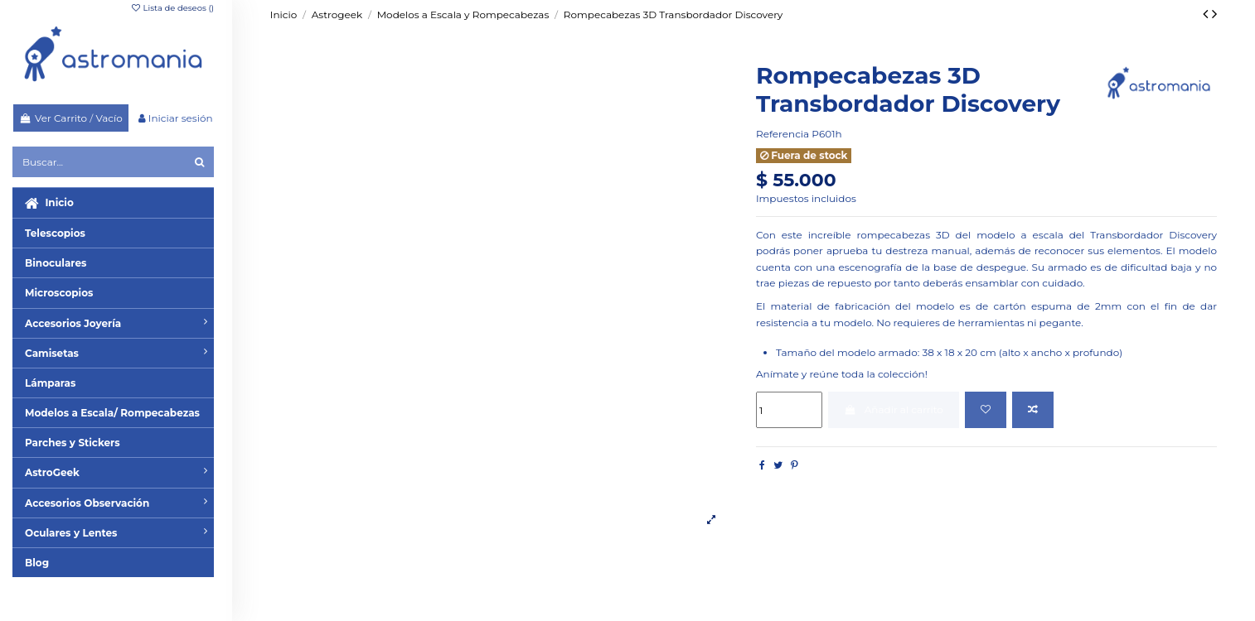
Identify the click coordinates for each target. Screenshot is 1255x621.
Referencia (782, 134)
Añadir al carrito (893, 409)
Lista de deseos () (172, 7)
